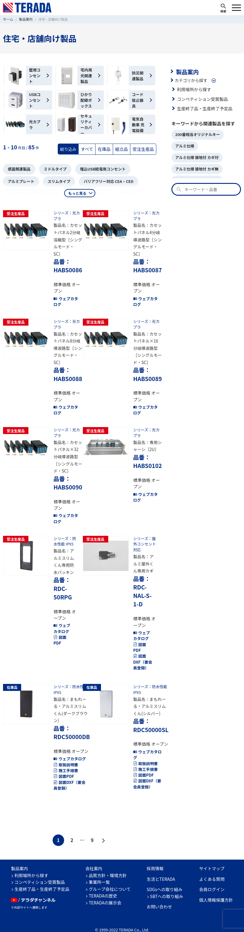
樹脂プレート (127, 192)
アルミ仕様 (184, 144)
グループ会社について (110, 878)
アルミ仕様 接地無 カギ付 (195, 177)
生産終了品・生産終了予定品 (203, 108)
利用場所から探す (193, 89)
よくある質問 (212, 868)
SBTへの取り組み (166, 886)
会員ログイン (212, 879)
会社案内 (93, 858)
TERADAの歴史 (103, 885)
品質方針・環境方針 (108, 865)
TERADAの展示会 (105, 892)
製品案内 (186, 71)
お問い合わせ (159, 896)
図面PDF (60, 635)
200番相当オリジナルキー (196, 133)
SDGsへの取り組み (164, 879)
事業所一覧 (99, 871)
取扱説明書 (65, 755)
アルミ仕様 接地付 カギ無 (195, 166)
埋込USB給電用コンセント (98, 168)
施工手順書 (65, 761)
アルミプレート (20, 180)
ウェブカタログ (65, 296)
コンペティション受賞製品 (201, 98)
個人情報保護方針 (216, 889)
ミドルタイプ (53, 168)
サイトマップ (212, 858)
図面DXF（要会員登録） (143, 656)
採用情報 (155, 858)
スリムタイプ (56, 180)
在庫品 (106, 149)
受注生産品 (144, 149)
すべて (90, 149)
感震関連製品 (18, 168)
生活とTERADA (161, 868)
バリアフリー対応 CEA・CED (104, 180)
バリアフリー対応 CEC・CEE (31, 192)
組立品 (123, 149)
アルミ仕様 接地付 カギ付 (195, 155)
